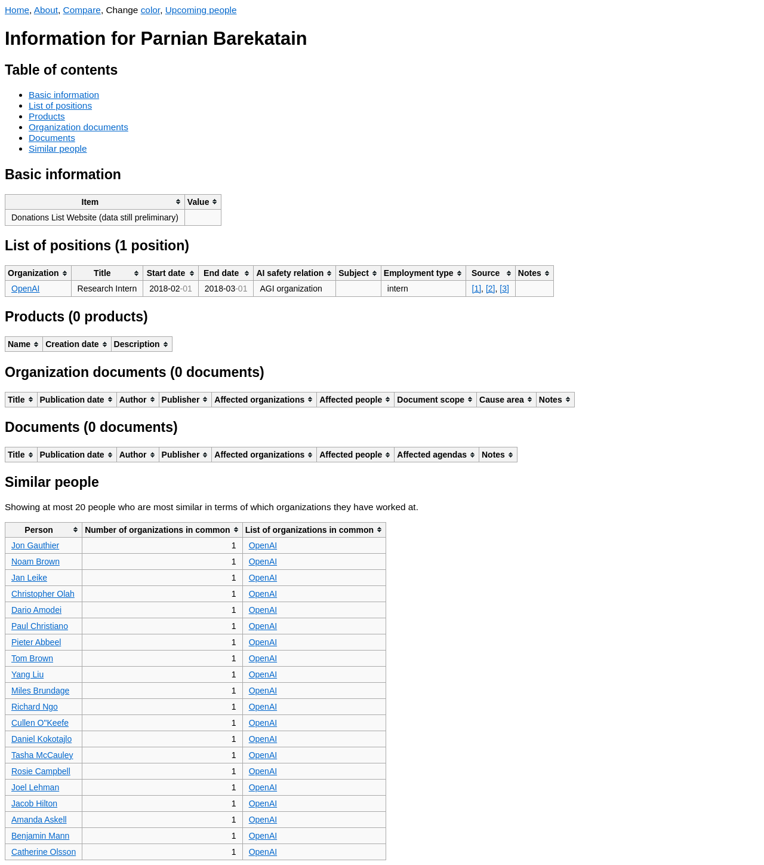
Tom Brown (32, 658)
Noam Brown (35, 561)
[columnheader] (95, 201)
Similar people (58, 148)
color (151, 10)
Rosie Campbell (40, 771)
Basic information (64, 95)
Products (47, 116)
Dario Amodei (36, 610)
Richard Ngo (34, 706)
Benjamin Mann (40, 836)
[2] (490, 288)
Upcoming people (201, 10)
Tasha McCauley (42, 755)
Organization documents (78, 127)
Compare (82, 10)
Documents (52, 138)
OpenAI (25, 288)
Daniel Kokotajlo (41, 739)
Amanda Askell (39, 819)
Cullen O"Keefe (40, 723)
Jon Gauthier (35, 545)
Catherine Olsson (43, 852)
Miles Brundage (40, 690)
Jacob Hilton (34, 803)
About (46, 10)
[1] (477, 288)
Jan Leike (29, 577)
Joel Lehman (35, 787)
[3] (504, 288)
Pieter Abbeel (36, 642)
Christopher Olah (43, 594)
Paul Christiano (39, 626)
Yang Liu (27, 674)
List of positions (60, 105)
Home (17, 10)
